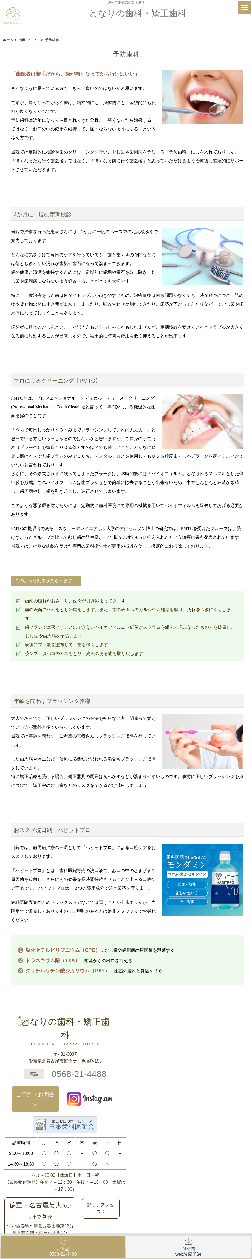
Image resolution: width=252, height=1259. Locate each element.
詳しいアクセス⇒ (100, 1208)
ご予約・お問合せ (35, 1099)
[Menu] (244, 7)
